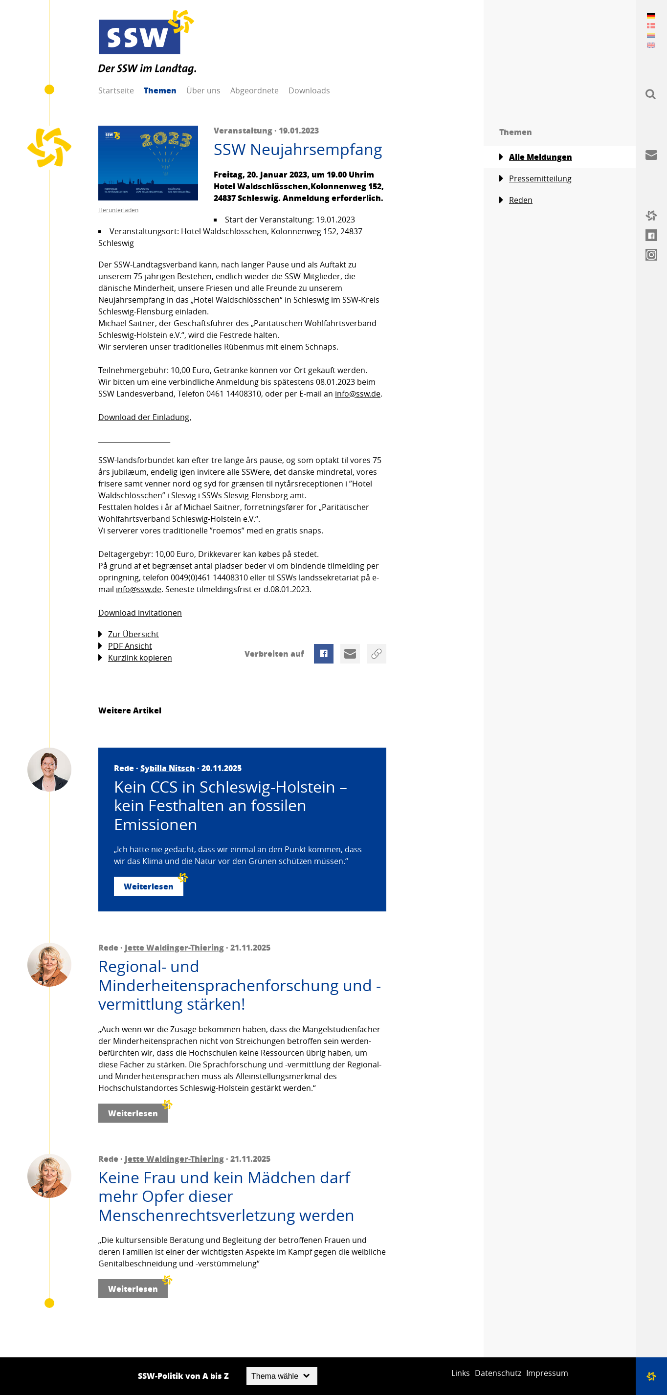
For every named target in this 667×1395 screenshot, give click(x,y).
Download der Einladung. (144, 417)
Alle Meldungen (535, 157)
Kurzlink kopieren (135, 658)
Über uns (203, 90)
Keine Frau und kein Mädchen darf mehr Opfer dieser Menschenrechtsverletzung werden (226, 1196)
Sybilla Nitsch (167, 768)
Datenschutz (498, 1373)
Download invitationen (140, 612)
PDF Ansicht (125, 646)
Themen (160, 90)
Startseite (116, 90)
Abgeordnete (254, 90)
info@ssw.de (357, 393)
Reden (516, 200)
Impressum (547, 1373)
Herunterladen (118, 210)
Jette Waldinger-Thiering (174, 947)
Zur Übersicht (128, 634)
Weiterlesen (153, 884)
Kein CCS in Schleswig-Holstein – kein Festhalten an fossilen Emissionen (230, 805)
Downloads (309, 90)
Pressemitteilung (535, 178)
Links (460, 1373)
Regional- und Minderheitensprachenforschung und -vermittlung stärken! (239, 985)
